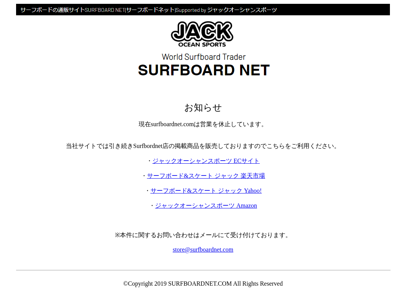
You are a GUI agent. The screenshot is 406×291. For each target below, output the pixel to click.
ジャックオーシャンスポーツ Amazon (206, 205)
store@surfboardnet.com (203, 249)
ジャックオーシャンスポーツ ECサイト (206, 161)
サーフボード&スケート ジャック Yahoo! (206, 190)
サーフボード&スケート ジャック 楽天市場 (206, 175)
